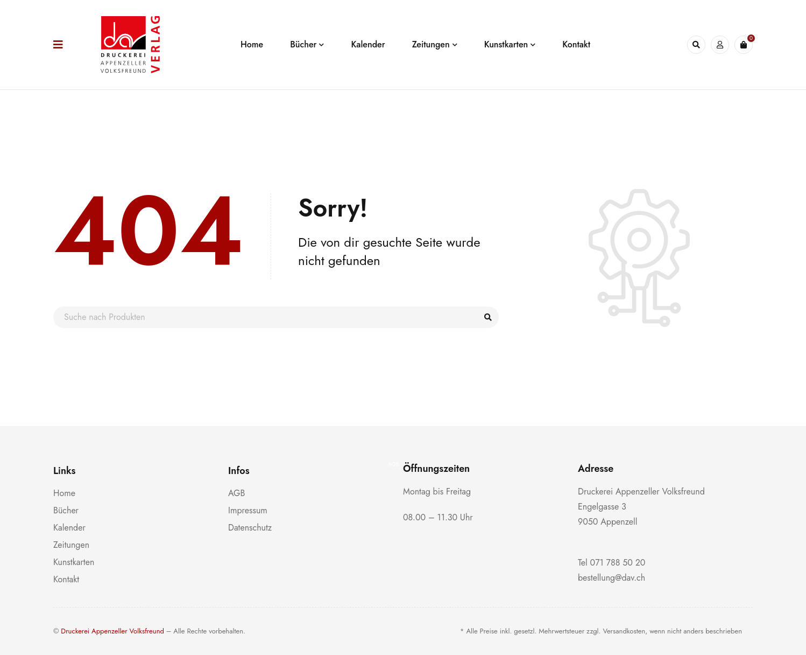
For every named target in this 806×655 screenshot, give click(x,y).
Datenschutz (250, 527)
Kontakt (66, 579)
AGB (236, 493)
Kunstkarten (73, 562)
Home (64, 493)
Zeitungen (71, 545)
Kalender (69, 527)
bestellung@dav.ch (611, 578)
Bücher (66, 510)
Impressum (247, 510)
